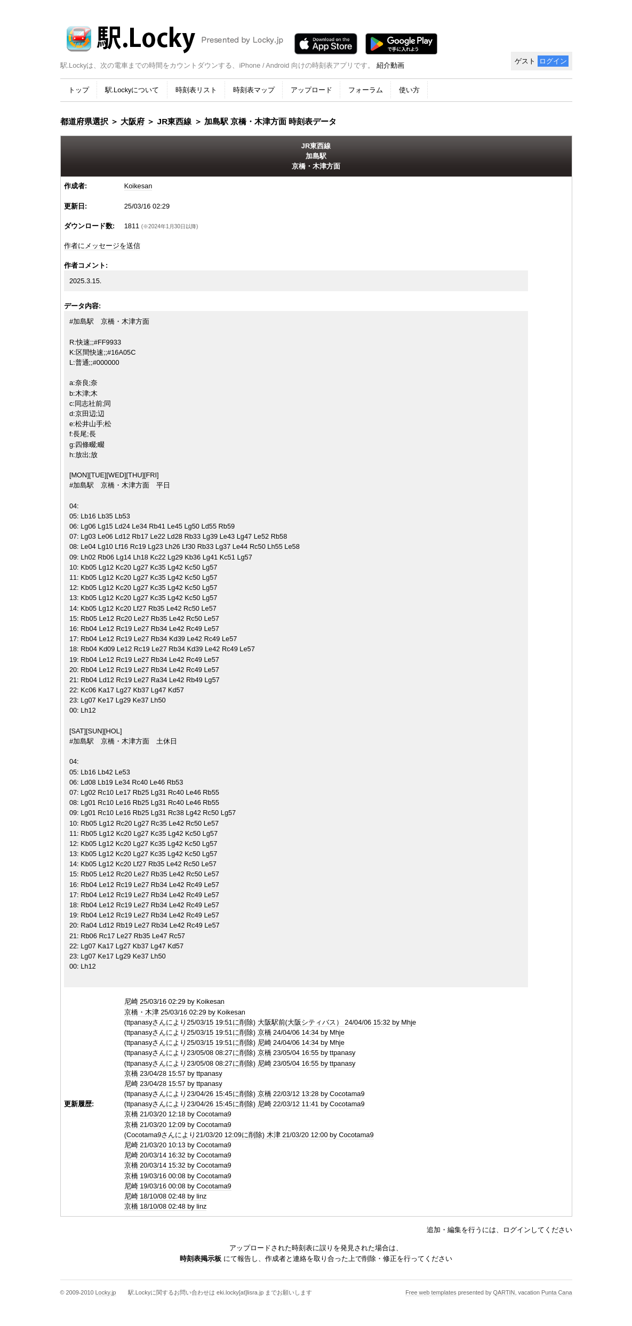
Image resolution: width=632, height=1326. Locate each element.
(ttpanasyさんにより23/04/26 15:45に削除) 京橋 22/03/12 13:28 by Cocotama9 (244, 1094)
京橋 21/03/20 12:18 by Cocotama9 (177, 1114)
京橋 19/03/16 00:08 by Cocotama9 (177, 1176)
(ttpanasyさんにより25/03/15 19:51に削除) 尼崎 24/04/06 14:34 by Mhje (234, 1043)
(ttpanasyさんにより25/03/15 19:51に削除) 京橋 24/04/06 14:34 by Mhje (234, 1032)
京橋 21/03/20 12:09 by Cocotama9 (177, 1125)
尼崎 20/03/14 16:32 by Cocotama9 (177, 1155)
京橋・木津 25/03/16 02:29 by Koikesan (184, 1012)
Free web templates (431, 1292)
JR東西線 (174, 121)
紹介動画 (390, 65)
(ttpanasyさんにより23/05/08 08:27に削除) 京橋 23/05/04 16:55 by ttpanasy (240, 1053)
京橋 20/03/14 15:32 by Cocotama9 (177, 1165)
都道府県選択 (84, 121)
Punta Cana (556, 1292)
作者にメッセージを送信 (102, 246)
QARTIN (504, 1292)
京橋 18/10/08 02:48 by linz (165, 1206)
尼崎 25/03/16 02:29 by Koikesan (174, 1001)
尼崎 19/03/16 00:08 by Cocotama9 (177, 1186)
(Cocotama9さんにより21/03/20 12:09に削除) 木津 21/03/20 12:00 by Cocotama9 (249, 1135)
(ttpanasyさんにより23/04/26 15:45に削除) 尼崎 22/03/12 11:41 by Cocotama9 (244, 1104)
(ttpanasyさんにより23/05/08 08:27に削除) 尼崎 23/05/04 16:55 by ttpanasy (240, 1063)
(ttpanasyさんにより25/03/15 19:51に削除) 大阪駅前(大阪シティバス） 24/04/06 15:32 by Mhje (270, 1022)
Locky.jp (105, 1292)
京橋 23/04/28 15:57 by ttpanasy (173, 1073)
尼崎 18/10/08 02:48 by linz (165, 1196)
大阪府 (133, 121)
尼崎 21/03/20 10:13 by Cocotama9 (177, 1145)
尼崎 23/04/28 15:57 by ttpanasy (173, 1084)
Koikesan (138, 186)
